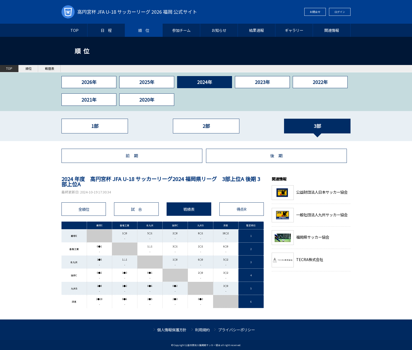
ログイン (339, 12)
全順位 (83, 209)
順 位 (143, 30)
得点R (241, 209)
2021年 (88, 99)
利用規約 (202, 329)
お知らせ (219, 30)
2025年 (146, 82)
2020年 (146, 99)
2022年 (320, 82)
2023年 (262, 82)
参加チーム (181, 30)
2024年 (204, 82)
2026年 (88, 82)
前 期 (132, 156)
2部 (206, 126)
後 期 (276, 156)
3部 (317, 126)
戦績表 (188, 209)
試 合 (136, 209)
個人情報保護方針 (172, 329)
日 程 (106, 30)
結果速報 (256, 30)
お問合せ (315, 12)
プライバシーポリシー (236, 329)
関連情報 (331, 30)
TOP (74, 30)
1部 (94, 126)
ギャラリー (294, 30)
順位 (28, 68)
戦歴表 (49, 68)
